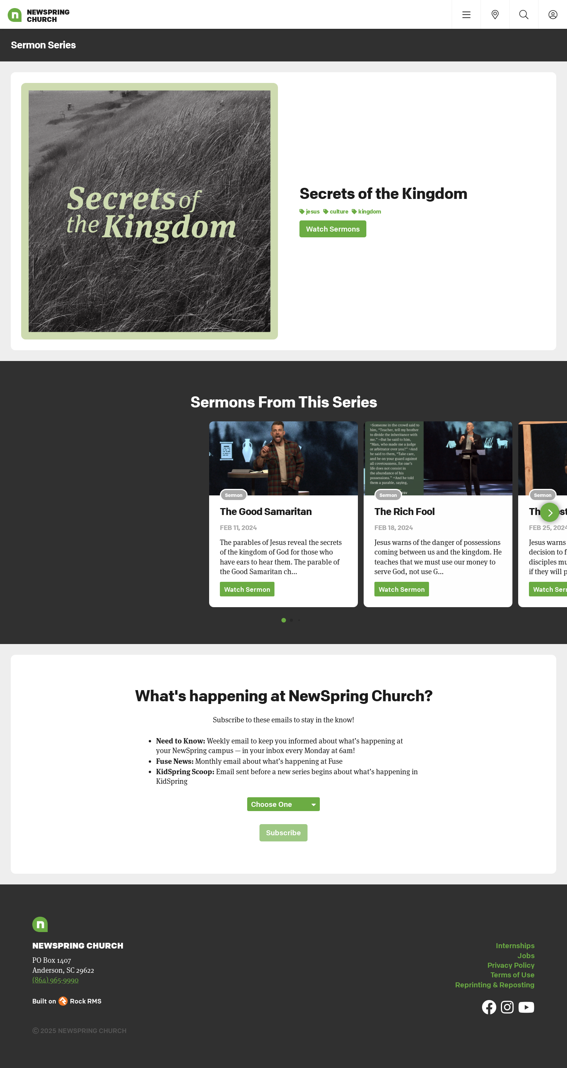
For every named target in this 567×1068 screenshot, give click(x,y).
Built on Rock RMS (66, 1001)
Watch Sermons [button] (333, 229)
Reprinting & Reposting (495, 984)
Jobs (526, 955)
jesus (309, 211)
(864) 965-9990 (55, 980)
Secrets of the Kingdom (383, 193)
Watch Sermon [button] (247, 589)
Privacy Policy (511, 965)
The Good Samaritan (266, 511)
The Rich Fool (404, 511)
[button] (549, 512)
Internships (515, 945)
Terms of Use (513, 974)
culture (336, 211)
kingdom (366, 211)
